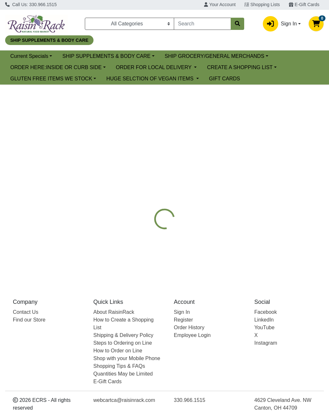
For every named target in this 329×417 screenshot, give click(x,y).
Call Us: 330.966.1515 (31, 4)
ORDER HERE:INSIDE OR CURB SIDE (56, 67)
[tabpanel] (233, 235)
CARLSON (260, 174)
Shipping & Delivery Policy (123, 335)
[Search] (202, 24)
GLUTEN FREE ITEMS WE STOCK (51, 78)
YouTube (264, 327)
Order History (189, 327)
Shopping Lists (262, 4)
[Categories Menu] (129, 24)
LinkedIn (264, 319)
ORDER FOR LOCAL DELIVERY (154, 67)
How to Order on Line (117, 350)
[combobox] (202, 24)
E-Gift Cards (304, 4)
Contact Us (25, 312)
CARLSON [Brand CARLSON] (213, 241)
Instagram (265, 343)
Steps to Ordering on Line (122, 343)
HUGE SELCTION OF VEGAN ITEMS (150, 78)
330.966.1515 (189, 400)
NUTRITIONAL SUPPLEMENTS (206, 174)
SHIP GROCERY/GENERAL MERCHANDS (214, 56)
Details (154, 174)
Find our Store (29, 319)
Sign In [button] (280, 24)
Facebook (265, 312)
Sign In (182, 312)
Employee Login (192, 335)
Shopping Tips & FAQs (119, 366)
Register (183, 319)
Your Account (220, 4)
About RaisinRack (113, 312)
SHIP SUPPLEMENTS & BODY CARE (106, 56)
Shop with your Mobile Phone (126, 358)
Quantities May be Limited (123, 373)
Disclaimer (158, 186)
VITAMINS (293, 174)
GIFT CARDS (224, 78)
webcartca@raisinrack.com (124, 400)
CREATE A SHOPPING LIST (239, 67)
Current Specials (29, 56)
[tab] (155, 174)
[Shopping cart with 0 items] (316, 24)
